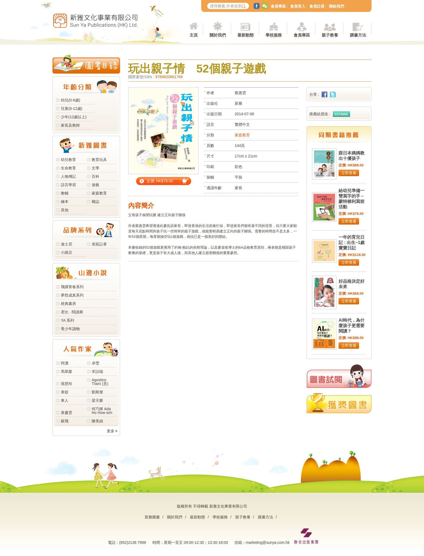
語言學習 (68, 185)
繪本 (64, 201)
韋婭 (64, 392)
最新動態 (197, 517)
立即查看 (348, 173)
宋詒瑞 (97, 371)
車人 (64, 400)
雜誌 (95, 201)
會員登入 (297, 6)
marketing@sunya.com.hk (268, 542)
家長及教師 (70, 125)
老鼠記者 (99, 244)
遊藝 (95, 185)
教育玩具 (99, 159)
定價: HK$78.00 (160, 181)
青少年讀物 (70, 329)
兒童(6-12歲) (72, 108)
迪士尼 (66, 244)
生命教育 (68, 168)
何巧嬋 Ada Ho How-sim (102, 411)
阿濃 (64, 363)
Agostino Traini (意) (100, 382)
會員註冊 (316, 6)
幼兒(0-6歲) (70, 100)
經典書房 (68, 303)
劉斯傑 (97, 392)
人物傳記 (68, 176)
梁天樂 (97, 400)
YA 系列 (67, 320)
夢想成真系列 (72, 295)
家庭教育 (99, 193)
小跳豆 (66, 252)
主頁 (194, 35)
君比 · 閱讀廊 (72, 312)
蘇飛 (64, 421)
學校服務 (274, 35)
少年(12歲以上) (74, 117)
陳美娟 (97, 421)
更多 (110, 431)
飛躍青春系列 (72, 287)
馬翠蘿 (66, 371)
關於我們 (174, 517)
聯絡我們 (336, 6)
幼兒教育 (68, 159)
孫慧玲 (66, 383)
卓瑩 (95, 363)
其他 (64, 210)
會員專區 (278, 6)
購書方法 (265, 517)
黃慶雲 (66, 412)
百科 (95, 176)
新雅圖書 (152, 517)
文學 (95, 168)
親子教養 (242, 517)
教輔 (64, 193)
